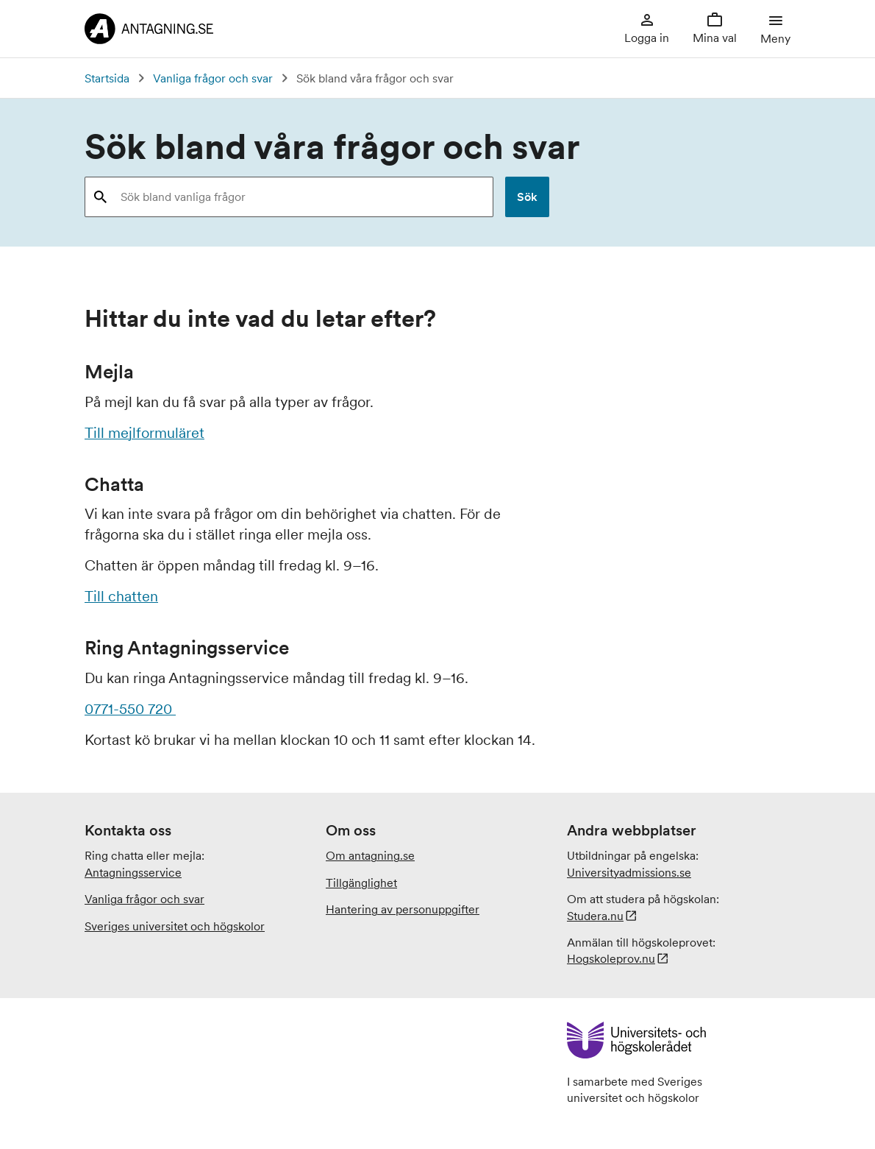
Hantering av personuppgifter (402, 909)
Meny (775, 28)
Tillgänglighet (361, 882)
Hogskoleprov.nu (611, 958)
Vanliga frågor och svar (213, 78)
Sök (527, 196)
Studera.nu (595, 915)
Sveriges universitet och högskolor (175, 926)
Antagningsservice (133, 872)
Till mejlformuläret (144, 432)
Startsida (107, 78)
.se (629, 872)
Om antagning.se (370, 855)
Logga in (646, 28)
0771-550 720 (130, 708)
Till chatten (121, 596)
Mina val (715, 28)
